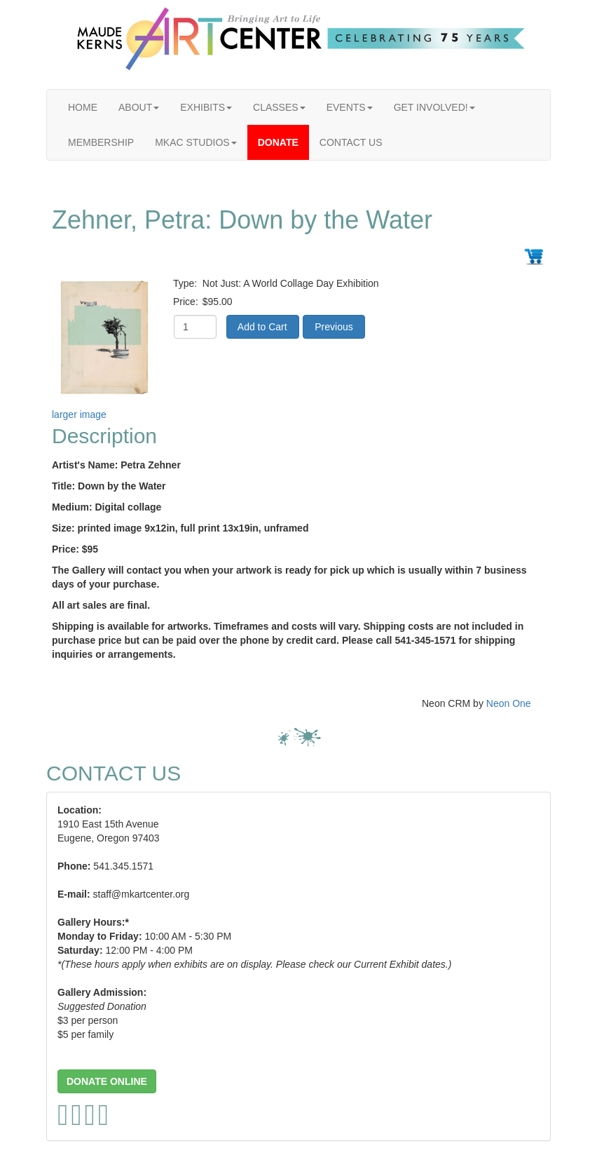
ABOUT (138, 107)
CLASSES (279, 107)
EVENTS (350, 107)
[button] (106, 1081)
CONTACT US (351, 142)
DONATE (278, 142)
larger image (79, 414)
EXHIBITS (206, 107)
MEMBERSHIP (101, 142)
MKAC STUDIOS (196, 142)
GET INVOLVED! (434, 107)
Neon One (508, 703)
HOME (82, 107)
